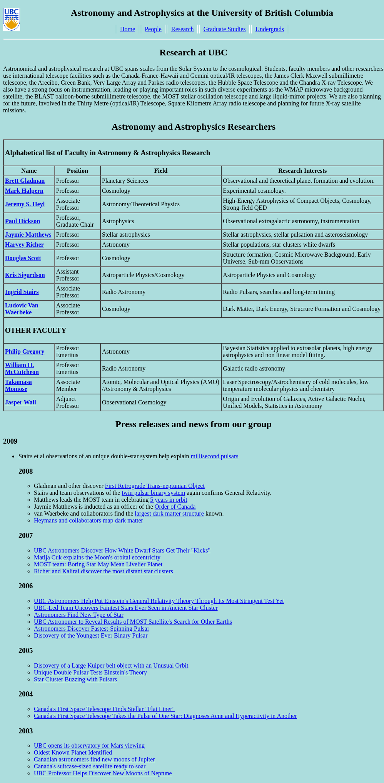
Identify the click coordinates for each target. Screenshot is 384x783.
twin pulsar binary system (153, 492)
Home (127, 29)
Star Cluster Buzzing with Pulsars (75, 679)
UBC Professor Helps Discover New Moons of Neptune (103, 773)
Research (182, 29)
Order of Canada (175, 506)
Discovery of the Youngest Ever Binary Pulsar (91, 635)
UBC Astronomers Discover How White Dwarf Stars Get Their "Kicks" (122, 550)
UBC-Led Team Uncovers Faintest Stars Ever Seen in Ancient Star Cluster (126, 607)
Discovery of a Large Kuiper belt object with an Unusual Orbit (111, 665)
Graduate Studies (225, 29)
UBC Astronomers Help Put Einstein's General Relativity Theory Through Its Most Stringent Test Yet (159, 601)
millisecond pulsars (214, 456)
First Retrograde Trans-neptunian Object (155, 485)
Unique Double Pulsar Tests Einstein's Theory (90, 672)
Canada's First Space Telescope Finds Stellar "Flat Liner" (104, 709)
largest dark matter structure (169, 513)
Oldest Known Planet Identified (73, 752)
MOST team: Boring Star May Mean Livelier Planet (98, 564)
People (153, 29)
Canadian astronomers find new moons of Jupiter (94, 759)
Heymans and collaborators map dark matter (88, 520)
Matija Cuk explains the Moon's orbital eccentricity (97, 557)
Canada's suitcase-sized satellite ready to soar (89, 766)
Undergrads (269, 29)
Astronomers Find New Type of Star (79, 614)
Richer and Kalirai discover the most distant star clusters (103, 571)
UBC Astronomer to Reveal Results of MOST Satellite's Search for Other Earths (133, 621)
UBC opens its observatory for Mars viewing (89, 745)
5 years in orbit (168, 499)
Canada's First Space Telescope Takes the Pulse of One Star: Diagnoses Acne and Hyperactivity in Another (165, 716)
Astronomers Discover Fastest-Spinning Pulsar (91, 628)
